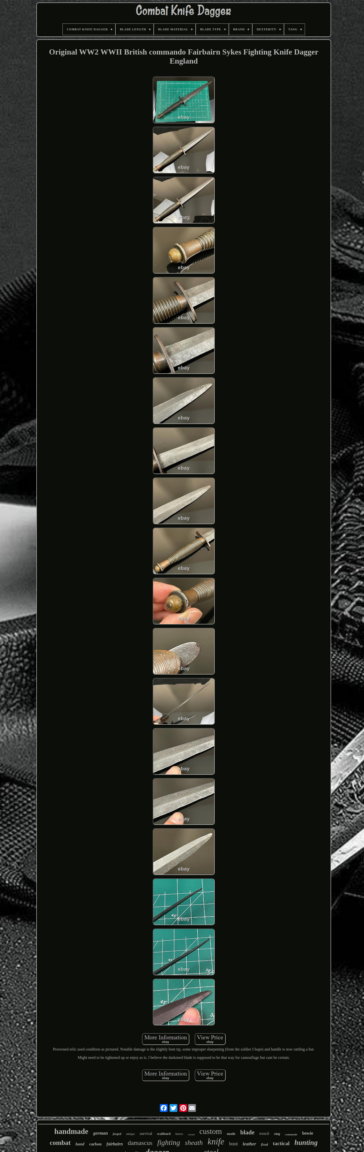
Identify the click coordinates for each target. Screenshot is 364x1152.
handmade (71, 1131)
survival (146, 1133)
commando (291, 1134)
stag (277, 1134)
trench (264, 1133)
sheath (194, 1142)
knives (179, 1134)
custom (210, 1131)
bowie (307, 1133)
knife (216, 1141)
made (231, 1134)
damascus (140, 1142)
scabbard (164, 1134)
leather (249, 1143)
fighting (168, 1142)
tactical (281, 1143)
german (100, 1133)
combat (60, 1142)
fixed (264, 1144)
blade (247, 1132)
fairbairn (115, 1143)
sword (191, 1134)
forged (117, 1134)
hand (80, 1144)
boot (233, 1143)
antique (130, 1134)
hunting (306, 1142)
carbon (95, 1144)
